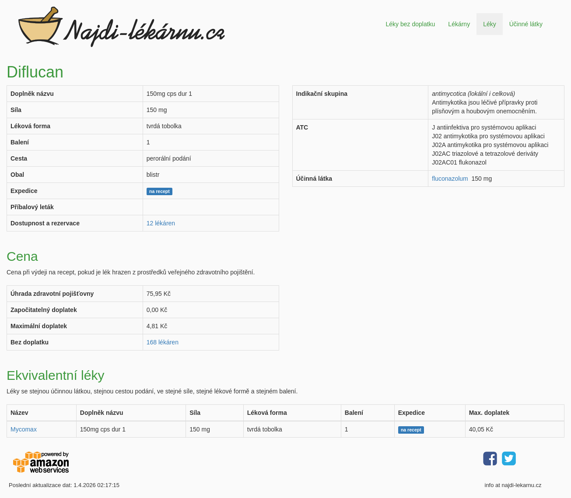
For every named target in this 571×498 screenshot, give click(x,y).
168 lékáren (163, 342)
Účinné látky (526, 24)
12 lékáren (161, 223)
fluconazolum (450, 178)
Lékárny (459, 24)
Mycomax (24, 429)
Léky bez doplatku (410, 24)
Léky (489, 24)
